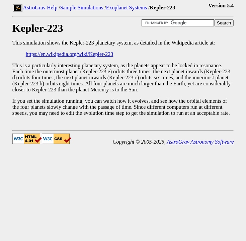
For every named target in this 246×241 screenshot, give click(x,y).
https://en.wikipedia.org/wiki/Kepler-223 (69, 54)
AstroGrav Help (40, 7)
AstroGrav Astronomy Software (200, 142)
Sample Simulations (81, 7)
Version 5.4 (221, 5)
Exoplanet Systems (126, 7)
